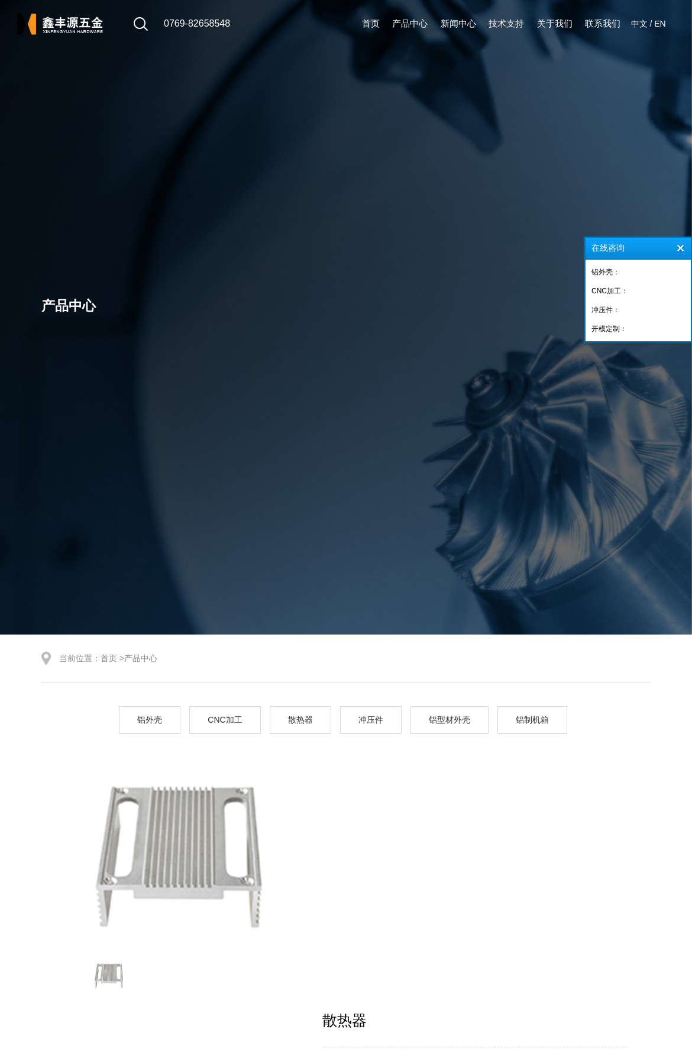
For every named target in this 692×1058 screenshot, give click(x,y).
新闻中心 (458, 23)
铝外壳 (149, 719)
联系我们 (602, 23)
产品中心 (410, 23)
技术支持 (506, 23)
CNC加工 (225, 719)
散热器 (300, 719)
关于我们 (555, 23)
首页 (371, 23)
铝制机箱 (532, 719)
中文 (639, 23)
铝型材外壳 (449, 719)
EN (659, 23)
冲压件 (370, 719)
